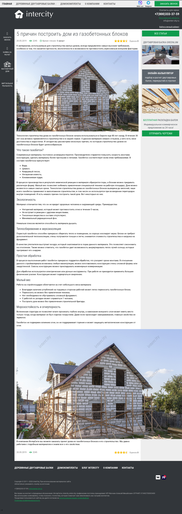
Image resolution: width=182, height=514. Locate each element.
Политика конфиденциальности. (27, 500)
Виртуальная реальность (7, 82)
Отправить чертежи (160, 133)
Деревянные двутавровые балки (35, 3)
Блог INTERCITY (90, 467)
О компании (92, 3)
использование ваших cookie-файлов (74, 498)
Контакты (109, 3)
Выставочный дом (7, 67)
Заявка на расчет (7, 51)
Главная (7, 3)
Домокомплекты (70, 3)
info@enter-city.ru (171, 21)
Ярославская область (169, 18)
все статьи (160, 33)
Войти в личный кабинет (169, 27)
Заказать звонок (167, 3)
